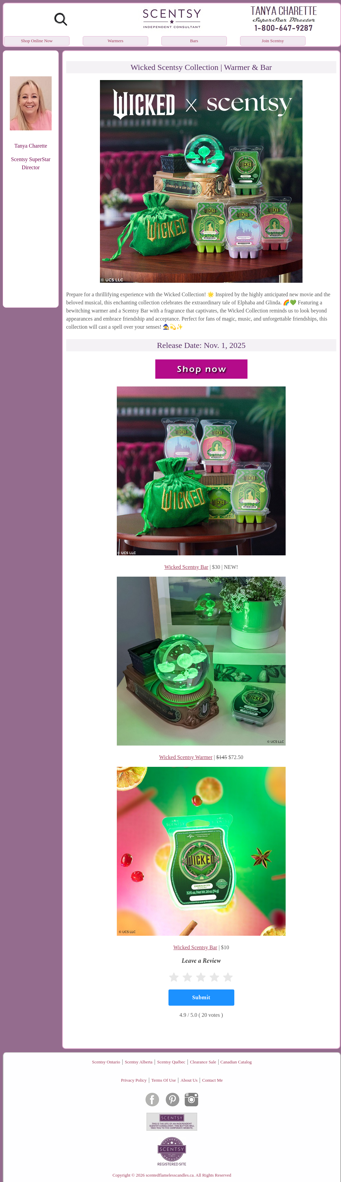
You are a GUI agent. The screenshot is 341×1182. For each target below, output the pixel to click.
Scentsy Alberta (139, 1061)
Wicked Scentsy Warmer (186, 757)
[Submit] (201, 997)
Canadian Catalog (236, 1061)
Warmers (116, 40)
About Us (189, 1080)
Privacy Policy (134, 1080)
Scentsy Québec (171, 1061)
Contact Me (212, 1080)
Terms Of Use (163, 1080)
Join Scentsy (273, 40)
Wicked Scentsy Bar (186, 567)
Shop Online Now (37, 40)
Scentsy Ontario (106, 1061)
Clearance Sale (203, 1061)
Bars (194, 40)
